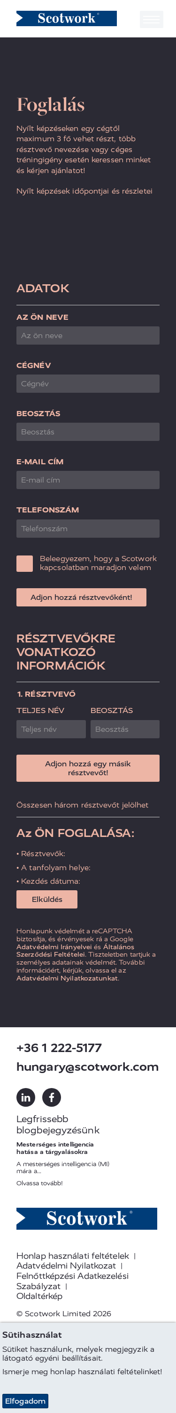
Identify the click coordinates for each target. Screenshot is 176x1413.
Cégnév (33, 365)
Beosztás (38, 413)
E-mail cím (39, 461)
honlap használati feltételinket (105, 1371)
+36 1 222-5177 (59, 1048)
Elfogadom (25, 1401)
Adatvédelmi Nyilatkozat (66, 1265)
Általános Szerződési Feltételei (75, 951)
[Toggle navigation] (151, 19)
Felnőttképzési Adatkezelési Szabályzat (72, 1281)
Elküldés (47, 899)
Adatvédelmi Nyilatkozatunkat (67, 978)
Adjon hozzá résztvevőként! (81, 597)
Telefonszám (47, 509)
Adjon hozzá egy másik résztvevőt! (88, 768)
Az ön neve (42, 317)
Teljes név (40, 710)
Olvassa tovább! (39, 1183)
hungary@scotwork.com (87, 1067)
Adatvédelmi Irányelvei (54, 947)
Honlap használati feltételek (72, 1256)
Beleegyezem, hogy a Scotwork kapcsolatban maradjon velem (98, 563)
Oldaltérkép (39, 1296)
